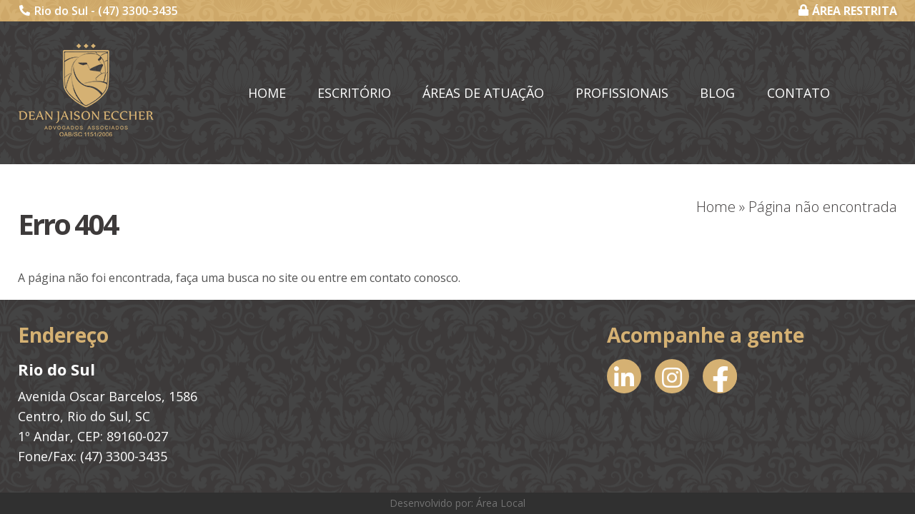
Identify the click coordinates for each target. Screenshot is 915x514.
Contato (798, 92)
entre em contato (364, 278)
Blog (717, 92)
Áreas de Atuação (483, 92)
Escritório (354, 92)
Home (267, 92)
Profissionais (621, 92)
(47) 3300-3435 (138, 11)
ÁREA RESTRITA (847, 11)
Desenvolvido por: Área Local (457, 503)
